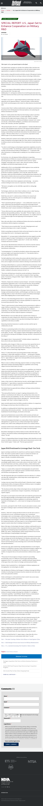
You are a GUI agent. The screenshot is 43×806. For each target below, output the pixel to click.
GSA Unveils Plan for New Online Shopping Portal (16, 671)
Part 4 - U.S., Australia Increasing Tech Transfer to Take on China (18, 646)
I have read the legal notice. (12, 741)
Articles (8, 10)
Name (6, 696)
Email (3, 8)
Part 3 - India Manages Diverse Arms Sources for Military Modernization (19, 643)
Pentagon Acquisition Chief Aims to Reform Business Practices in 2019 (20, 662)
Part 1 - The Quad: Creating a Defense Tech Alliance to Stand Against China (20, 639)
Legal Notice (7, 724)
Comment (7, 707)
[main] (21, 383)
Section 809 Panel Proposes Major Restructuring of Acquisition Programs (20, 666)
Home (2, 10)
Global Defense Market (12, 652)
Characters (7, 718)
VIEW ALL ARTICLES (9, 674)
